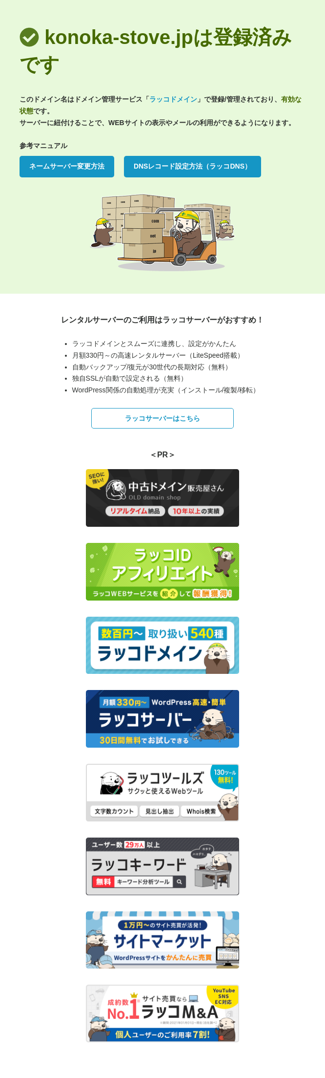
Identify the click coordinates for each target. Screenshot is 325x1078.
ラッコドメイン (173, 99)
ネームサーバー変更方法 (66, 166)
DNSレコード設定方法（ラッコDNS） (192, 166)
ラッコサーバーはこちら (162, 418)
